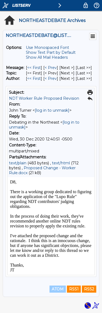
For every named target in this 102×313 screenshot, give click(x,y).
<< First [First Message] (34, 67)
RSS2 (89, 289)
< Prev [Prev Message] (51, 67)
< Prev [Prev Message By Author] (51, 78)
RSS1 (74, 289)
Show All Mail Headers (47, 57)
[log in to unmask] (52, 110)
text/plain (17, 163)
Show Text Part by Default (51, 52)
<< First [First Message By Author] (34, 78)
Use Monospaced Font (47, 47)
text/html (61, 163)
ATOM (58, 289)
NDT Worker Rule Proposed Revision (44, 98)
